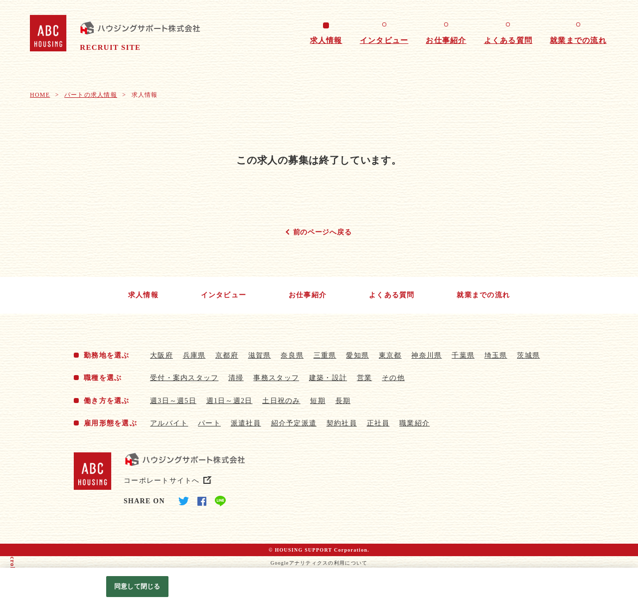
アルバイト (169, 423)
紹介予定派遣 (294, 423)
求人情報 (326, 40)
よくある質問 (508, 40)
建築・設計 (328, 378)
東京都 (390, 355)
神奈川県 (426, 355)
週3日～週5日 (173, 401)
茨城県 (528, 355)
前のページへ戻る (322, 232)
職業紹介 (414, 423)
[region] (319, 590)
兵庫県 (194, 355)
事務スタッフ (276, 378)
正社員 (378, 423)
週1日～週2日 (229, 401)
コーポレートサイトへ (162, 480)
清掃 (236, 378)
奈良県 (292, 355)
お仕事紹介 (446, 40)
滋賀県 (259, 355)
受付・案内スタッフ (184, 378)
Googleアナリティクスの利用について (319, 563)
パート (209, 423)
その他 (393, 378)
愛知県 (357, 355)
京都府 (226, 355)
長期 (343, 401)
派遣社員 (246, 423)
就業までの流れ (578, 40)
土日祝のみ (281, 401)
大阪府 (161, 355)
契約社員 (341, 423)
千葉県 (463, 355)
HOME (40, 94)
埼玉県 (495, 355)
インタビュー (384, 40)
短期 (317, 401)
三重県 (325, 355)
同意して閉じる (137, 586)
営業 (364, 378)
